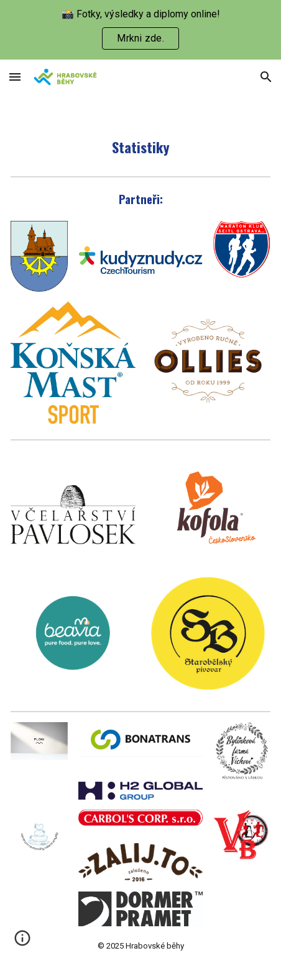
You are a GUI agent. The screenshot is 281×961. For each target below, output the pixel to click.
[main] (140, 147)
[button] (15, 77)
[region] (140, 30)
